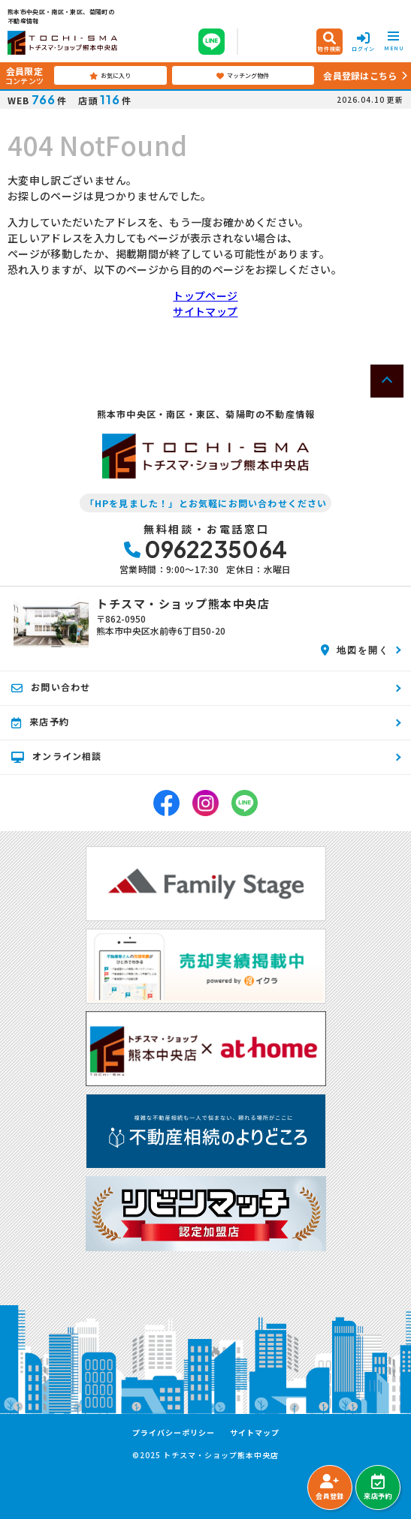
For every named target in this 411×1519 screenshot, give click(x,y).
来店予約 (377, 1487)
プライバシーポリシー (173, 1432)
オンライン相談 (56, 756)
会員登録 (329, 1487)
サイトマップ (205, 311)
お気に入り (110, 75)
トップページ (205, 295)
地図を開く (355, 650)
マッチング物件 (242, 75)
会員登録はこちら (360, 75)
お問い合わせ (50, 687)
